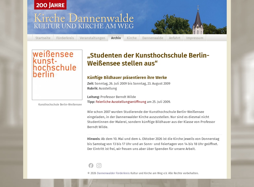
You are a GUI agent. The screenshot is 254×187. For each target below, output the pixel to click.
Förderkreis (65, 38)
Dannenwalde (152, 38)
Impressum (194, 38)
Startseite (43, 38)
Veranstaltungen (92, 38)
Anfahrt (174, 38)
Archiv (116, 38)
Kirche (132, 38)
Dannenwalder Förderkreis (113, 173)
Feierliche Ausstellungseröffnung (121, 102)
